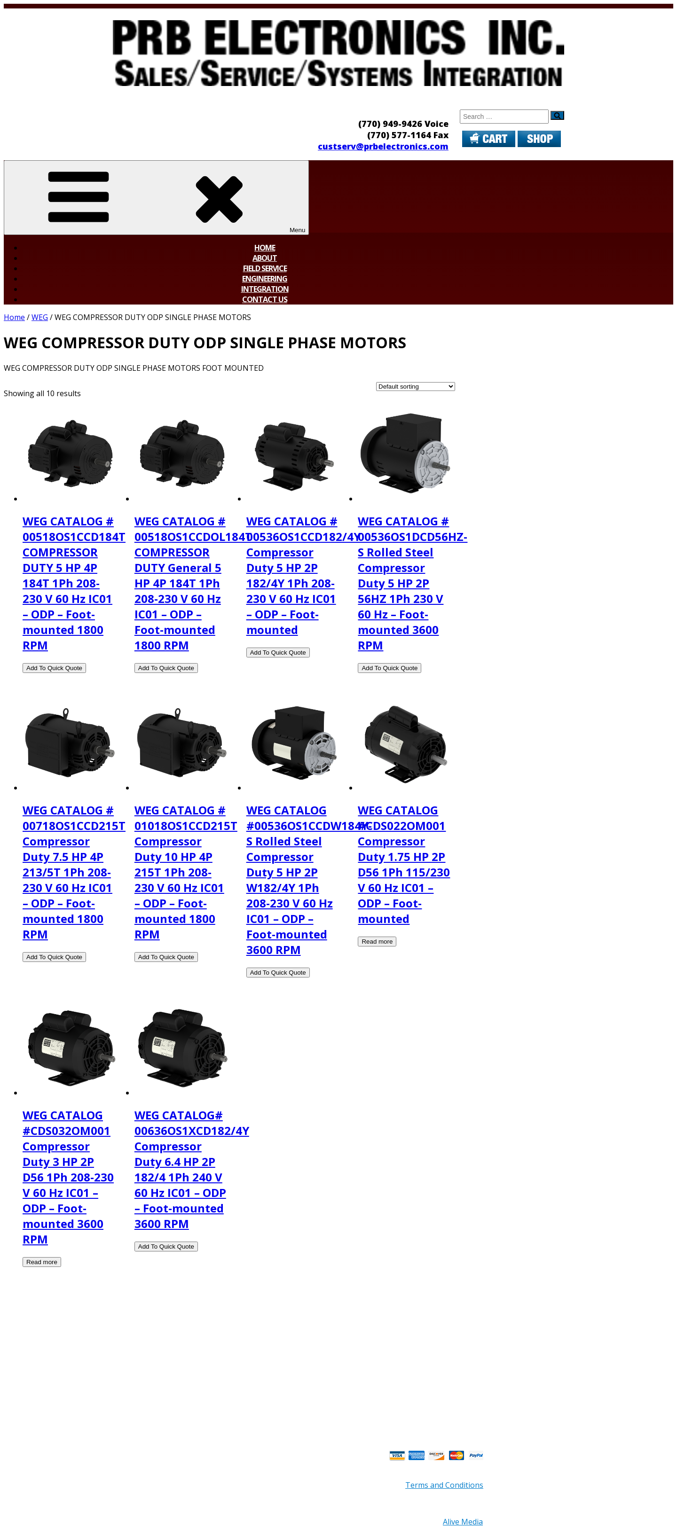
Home (264, 247)
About (264, 258)
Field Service (265, 268)
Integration (265, 289)
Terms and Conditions (444, 1485)
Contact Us (264, 299)
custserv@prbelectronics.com (383, 146)
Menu (156, 198)
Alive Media (463, 1522)
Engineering (264, 279)
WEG (39, 317)
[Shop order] (415, 386)
